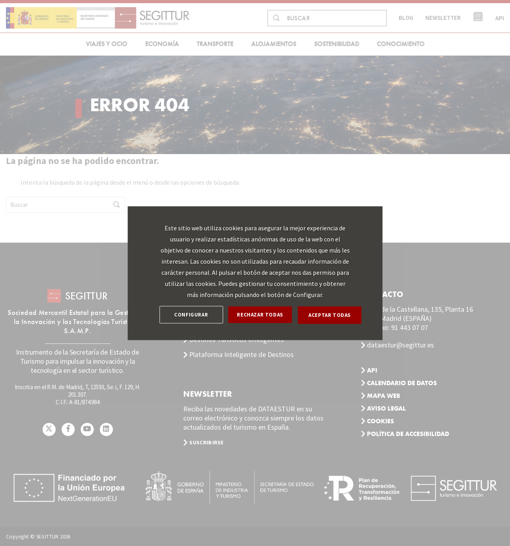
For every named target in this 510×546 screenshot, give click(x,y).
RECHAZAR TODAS (261, 314)
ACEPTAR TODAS (330, 314)
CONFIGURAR (191, 314)
